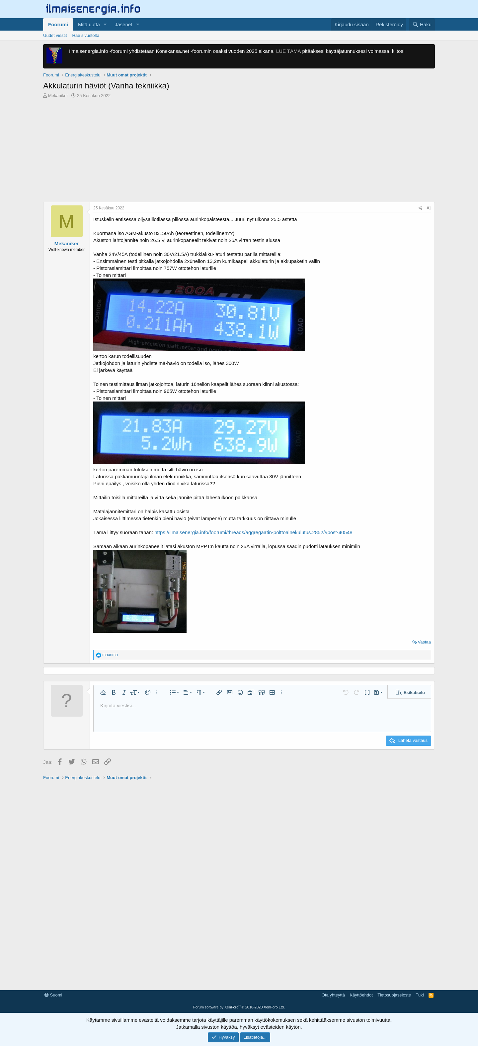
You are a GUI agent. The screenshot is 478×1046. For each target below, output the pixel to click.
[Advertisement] (239, 151)
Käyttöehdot (361, 994)
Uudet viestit (55, 35)
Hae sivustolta (86, 35)
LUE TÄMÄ (288, 51)
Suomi (53, 994)
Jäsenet (123, 24)
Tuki (420, 994)
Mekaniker (58, 95)
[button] (105, 24)
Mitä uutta (89, 24)
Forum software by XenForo (239, 1007)
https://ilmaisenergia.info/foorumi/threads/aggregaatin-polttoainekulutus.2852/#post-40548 (253, 532)
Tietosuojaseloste (394, 994)
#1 (429, 208)
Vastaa (424, 641)
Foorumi (58, 24)
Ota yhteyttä (333, 994)
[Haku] (422, 24)
